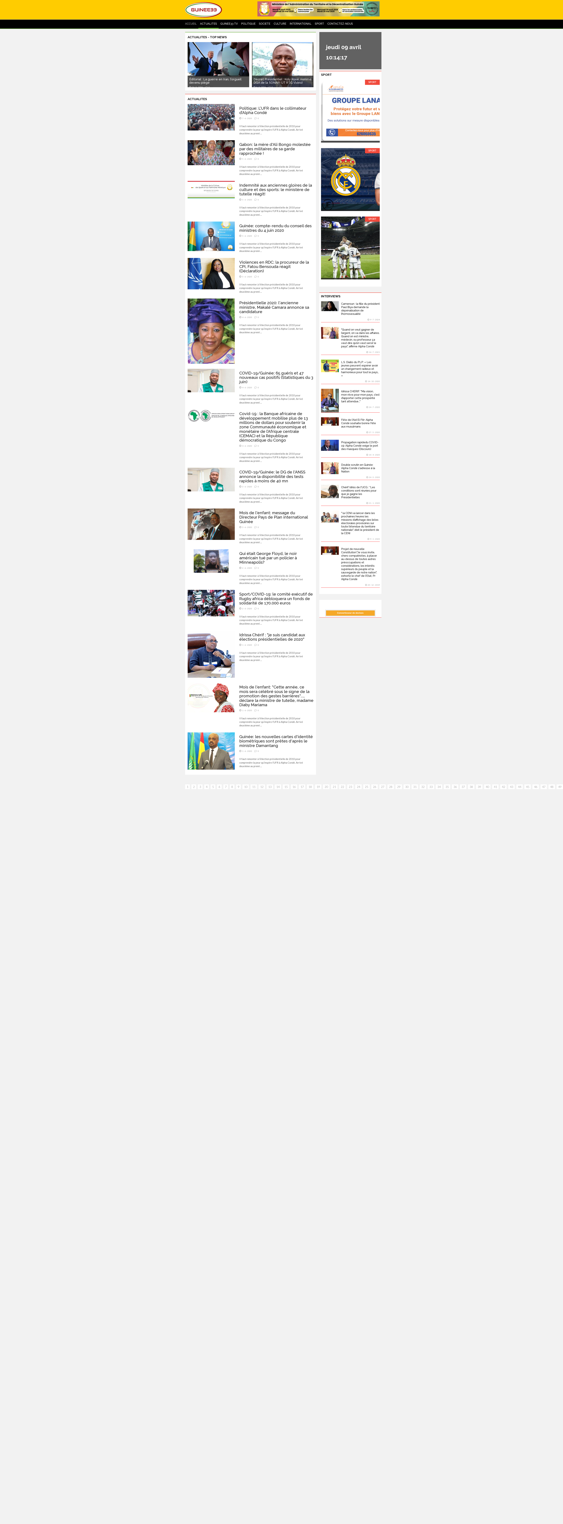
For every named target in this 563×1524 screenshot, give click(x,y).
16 (294, 787)
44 (519, 787)
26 (374, 787)
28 (390, 787)
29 (398, 787)
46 (535, 787)
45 (527, 787)
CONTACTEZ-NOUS (340, 23)
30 (406, 787)
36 (455, 787)
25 (366, 787)
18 (310, 787)
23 (350, 787)
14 (278, 787)
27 (382, 787)
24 (358, 787)
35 (447, 787)
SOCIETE (264, 23)
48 (551, 787)
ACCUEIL (191, 23)
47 (543, 787)
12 (261, 787)
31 (415, 787)
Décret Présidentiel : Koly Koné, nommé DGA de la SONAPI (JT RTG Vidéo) (283, 80)
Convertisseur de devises (350, 613)
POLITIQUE (248, 23)
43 (511, 787)
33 (431, 787)
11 (253, 787)
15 (286, 787)
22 (342, 787)
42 (503, 787)
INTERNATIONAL (300, 23)
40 (487, 787)
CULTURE (280, 23)
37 (463, 787)
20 (326, 787)
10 (245, 787)
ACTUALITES (208, 23)
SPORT (319, 23)
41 (495, 787)
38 (471, 787)
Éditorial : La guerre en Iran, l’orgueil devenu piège (215, 80)
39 (479, 787)
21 (334, 787)
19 (318, 787)
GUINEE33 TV (229, 23)
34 (439, 787)
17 (302, 787)
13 (270, 787)
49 (559, 787)
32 (423, 787)
